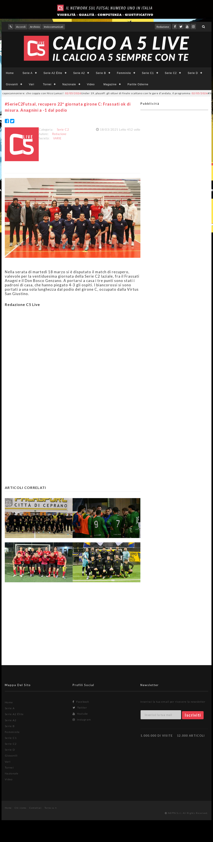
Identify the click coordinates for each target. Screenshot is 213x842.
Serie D (193, 73)
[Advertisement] (72, 359)
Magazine (110, 84)
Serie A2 (79, 73)
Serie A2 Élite (53, 73)
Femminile (124, 73)
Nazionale (69, 84)
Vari (31, 84)
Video (91, 84)
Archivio (35, 26)
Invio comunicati (53, 26)
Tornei (47, 84)
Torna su (51, 807)
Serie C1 (148, 73)
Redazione (163, 26)
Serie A (28, 73)
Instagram (82, 719)
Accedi (21, 26)
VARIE (57, 138)
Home (10, 73)
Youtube (80, 713)
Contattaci (35, 807)
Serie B (101, 73)
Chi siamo (20, 807)
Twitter (80, 707)
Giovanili (12, 84)
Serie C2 (171, 73)
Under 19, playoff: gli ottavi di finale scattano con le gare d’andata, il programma (131, 93)
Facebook (81, 701)
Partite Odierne (137, 84)
